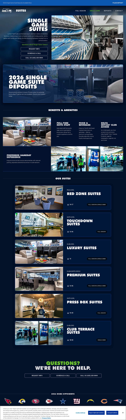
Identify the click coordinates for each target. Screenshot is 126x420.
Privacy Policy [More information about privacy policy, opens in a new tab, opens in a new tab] (46, 418)
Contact (119, 11)
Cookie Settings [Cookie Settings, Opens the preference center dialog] (80, 412)
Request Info (34, 49)
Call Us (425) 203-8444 (34, 58)
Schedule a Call (34, 53)
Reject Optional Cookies (96, 412)
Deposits (107, 11)
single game (95, 11)
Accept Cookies (112, 412)
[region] (63, 413)
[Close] (123, 413)
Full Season (80, 11)
